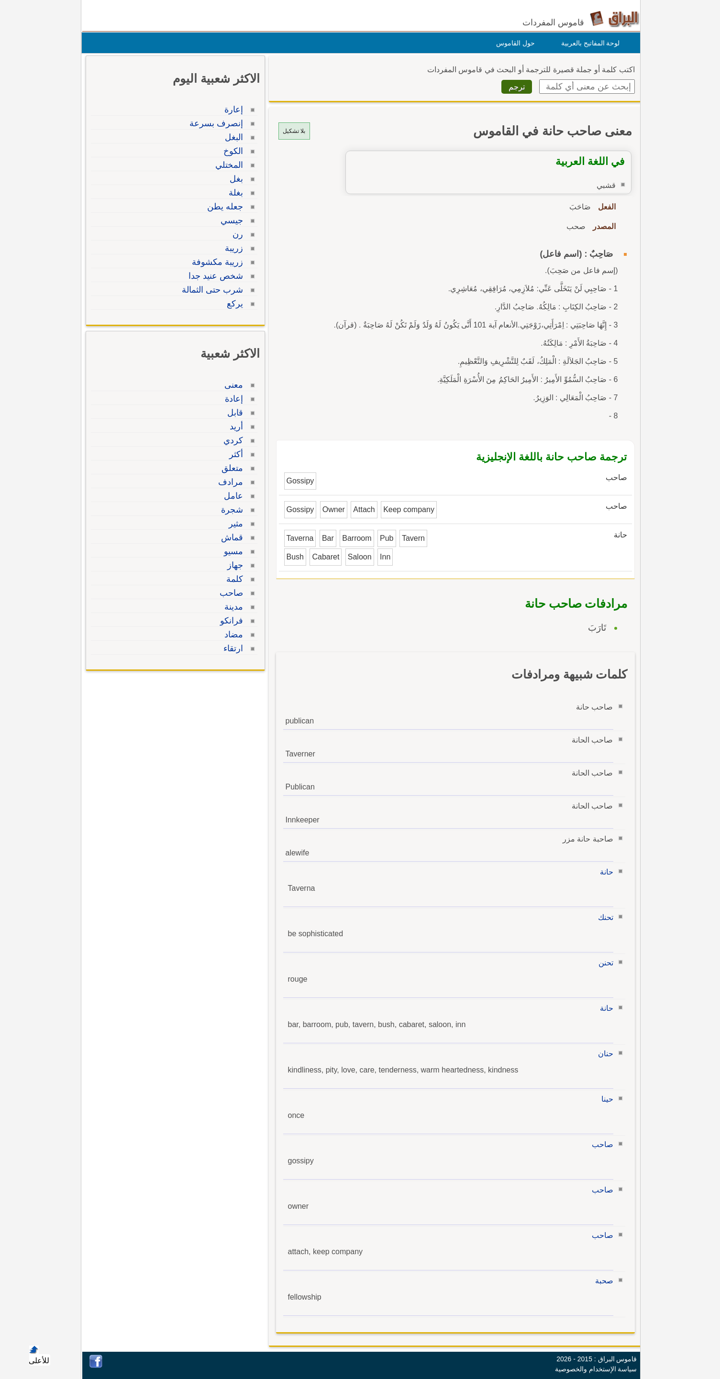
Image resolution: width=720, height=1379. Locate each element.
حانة (604, 872)
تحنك (603, 917)
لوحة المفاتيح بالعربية (588, 43)
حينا (605, 1099)
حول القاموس (513, 43)
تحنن (603, 963)
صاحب (600, 1144)
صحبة (602, 1281)
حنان (603, 1054)
